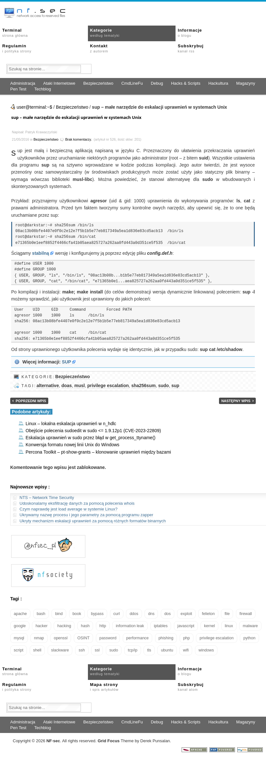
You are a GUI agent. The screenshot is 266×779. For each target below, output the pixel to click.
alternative (47, 385)
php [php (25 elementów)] (186, 638)
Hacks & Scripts (185, 83)
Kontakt (99, 48)
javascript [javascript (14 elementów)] (185, 626)
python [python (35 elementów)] (249, 638)
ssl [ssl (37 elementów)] (97, 650)
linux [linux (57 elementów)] (229, 626)
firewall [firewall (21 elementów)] (245, 614)
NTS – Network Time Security (47, 497)
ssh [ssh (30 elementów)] (82, 650)
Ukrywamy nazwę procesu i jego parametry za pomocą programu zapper (86, 514)
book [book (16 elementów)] (77, 614)
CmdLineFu (132, 83)
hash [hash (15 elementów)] (85, 626)
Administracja (22, 83)
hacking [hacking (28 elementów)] (64, 626)
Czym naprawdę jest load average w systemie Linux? (68, 509)
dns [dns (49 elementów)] (151, 614)
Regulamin (16, 48)
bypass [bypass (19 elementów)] (97, 614)
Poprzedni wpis (31, 401)
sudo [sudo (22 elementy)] (113, 650)
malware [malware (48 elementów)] (250, 626)
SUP (66, 361)
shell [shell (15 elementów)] (37, 650)
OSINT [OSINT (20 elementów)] (83, 638)
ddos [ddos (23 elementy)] (133, 614)
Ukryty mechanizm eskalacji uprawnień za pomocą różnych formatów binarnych (93, 520)
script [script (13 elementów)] (18, 650)
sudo (163, 385)
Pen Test (18, 89)
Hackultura (218, 83)
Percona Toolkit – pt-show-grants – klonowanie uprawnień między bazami (98, 452)
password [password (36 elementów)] (108, 638)
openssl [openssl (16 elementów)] (60, 638)
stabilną (40, 253)
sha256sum (143, 385)
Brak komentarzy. (78, 139)
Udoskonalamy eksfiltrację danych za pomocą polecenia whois (77, 503)
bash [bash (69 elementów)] (41, 614)
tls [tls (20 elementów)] (149, 650)
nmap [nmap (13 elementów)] (39, 638)
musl (79, 385)
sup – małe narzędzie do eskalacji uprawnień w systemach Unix (76, 117)
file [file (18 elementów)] (227, 614)
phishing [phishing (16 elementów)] (166, 638)
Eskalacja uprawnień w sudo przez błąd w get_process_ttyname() (90, 437)
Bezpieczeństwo (98, 83)
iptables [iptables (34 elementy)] (161, 626)
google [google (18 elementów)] (20, 626)
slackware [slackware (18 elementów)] (60, 650)
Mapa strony (104, 687)
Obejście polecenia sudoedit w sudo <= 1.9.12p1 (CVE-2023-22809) (93, 430)
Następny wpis (235, 401)
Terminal (15, 32)
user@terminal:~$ (34, 107)
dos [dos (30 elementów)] (167, 614)
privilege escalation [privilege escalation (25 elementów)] (216, 638)
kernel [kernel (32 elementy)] (209, 626)
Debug (157, 83)
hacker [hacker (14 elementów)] (41, 626)
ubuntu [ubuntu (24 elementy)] (167, 650)
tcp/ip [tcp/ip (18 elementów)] (132, 650)
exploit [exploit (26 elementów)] (186, 614)
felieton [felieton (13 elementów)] (208, 614)
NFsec (53, 740)
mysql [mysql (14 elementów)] (19, 638)
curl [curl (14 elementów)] (116, 614)
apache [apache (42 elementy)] (20, 614)
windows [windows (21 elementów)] (206, 650)
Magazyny (245, 83)
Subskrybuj (191, 48)
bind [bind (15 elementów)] (59, 614)
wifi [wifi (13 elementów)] (186, 650)
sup (175, 385)
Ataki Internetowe (59, 83)
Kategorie (105, 32)
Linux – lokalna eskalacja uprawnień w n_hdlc (71, 423)
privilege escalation (108, 385)
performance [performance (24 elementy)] (137, 638)
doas (66, 385)
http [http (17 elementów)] (102, 626)
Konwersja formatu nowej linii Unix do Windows (72, 444)
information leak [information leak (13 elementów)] (130, 626)
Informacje (190, 32)
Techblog (42, 89)
